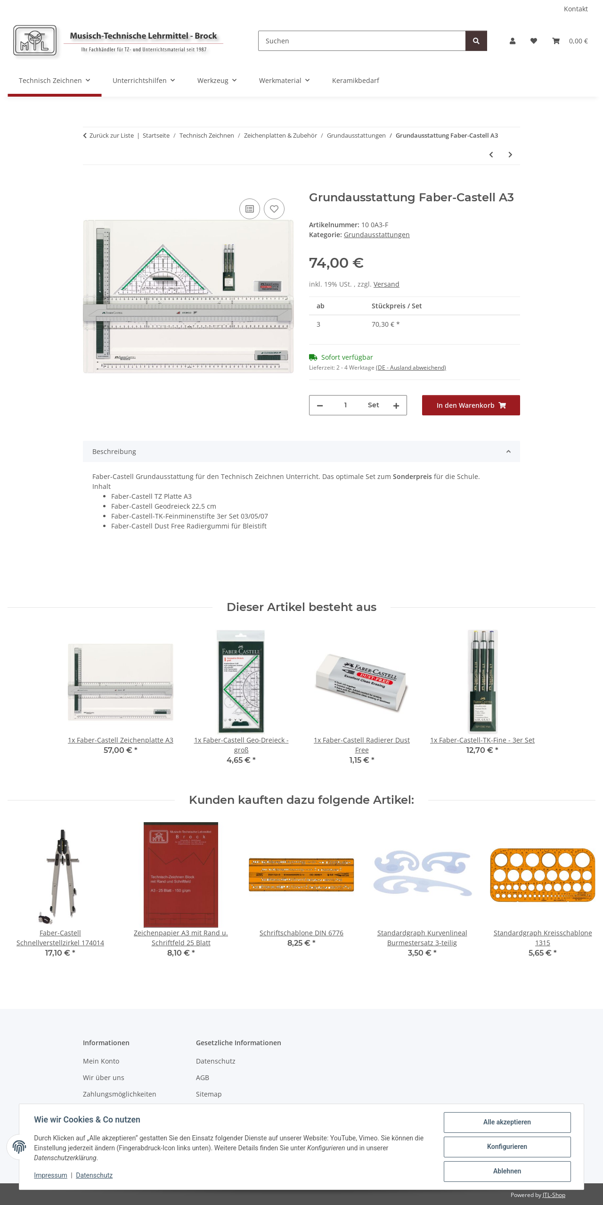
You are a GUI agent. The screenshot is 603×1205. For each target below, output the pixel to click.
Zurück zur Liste (112, 135)
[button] (512, 41)
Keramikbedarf (355, 80)
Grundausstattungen (377, 234)
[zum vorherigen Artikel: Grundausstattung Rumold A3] (491, 154)
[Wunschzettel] (534, 41)
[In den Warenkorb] (90, 186)
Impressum (50, 1176)
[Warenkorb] (570, 41)
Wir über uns (103, 1077)
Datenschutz (94, 1176)
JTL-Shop (554, 1195)
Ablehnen (507, 1171)
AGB (202, 1077)
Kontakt (576, 8)
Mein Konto (101, 1060)
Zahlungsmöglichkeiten (119, 1093)
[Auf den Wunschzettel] (274, 208)
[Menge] (345, 405)
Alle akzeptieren (506, 1122)
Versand (386, 284)
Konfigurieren (507, 1147)
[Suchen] (362, 41)
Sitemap (209, 1093)
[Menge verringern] (320, 405)
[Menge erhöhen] (396, 405)
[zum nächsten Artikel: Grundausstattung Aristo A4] (510, 154)
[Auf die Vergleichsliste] (249, 208)
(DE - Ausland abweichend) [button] (411, 367)
